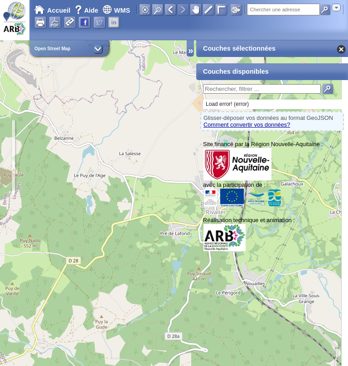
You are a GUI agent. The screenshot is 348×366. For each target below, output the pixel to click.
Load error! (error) (227, 104)
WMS (116, 10)
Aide (87, 10)
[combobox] (336, 7)
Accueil (52, 10)
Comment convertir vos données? (246, 124)
